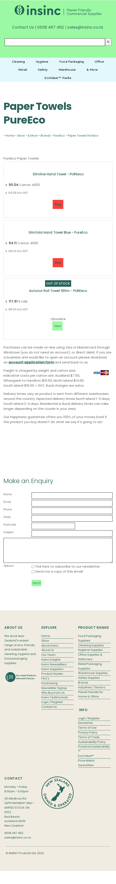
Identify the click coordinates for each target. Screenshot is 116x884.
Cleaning (18, 61)
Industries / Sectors (91, 692)
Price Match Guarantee (86, 767)
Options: (8, 570)
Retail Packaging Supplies (90, 670)
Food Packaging (71, 61)
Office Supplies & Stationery (90, 661)
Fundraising (49, 688)
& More (92, 69)
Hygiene (42, 61)
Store (21, 135)
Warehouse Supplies (93, 678)
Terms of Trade (89, 742)
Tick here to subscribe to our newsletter (66, 571)
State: (7, 517)
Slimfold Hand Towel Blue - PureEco (58, 232)
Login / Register (52, 707)
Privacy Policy (87, 737)
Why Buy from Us (53, 697)
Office (99, 61)
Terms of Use (87, 732)
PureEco (59, 135)
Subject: (8, 532)
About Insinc (50, 650)
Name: (7, 494)
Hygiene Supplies (90, 654)
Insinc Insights (51, 664)
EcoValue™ (86, 760)
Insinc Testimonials (54, 702)
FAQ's (45, 683)
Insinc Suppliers (52, 674)
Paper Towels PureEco (83, 135)
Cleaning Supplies (91, 650)
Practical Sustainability (94, 751)
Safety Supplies (89, 682)
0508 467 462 (50, 27)
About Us (47, 655)
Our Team (48, 659)
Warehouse (67, 69)
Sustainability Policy (92, 746)
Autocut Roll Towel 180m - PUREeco (58, 290)
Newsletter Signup (54, 692)
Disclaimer (85, 727)
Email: (7, 502)
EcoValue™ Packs (57, 78)
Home (10, 135)
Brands (46, 135)
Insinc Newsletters (54, 669)
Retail (22, 69)
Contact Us (23, 27)
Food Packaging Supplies (89, 642)
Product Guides (52, 678)
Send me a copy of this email (57, 576)
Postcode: (10, 524)
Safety (43, 69)
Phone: (7, 509)
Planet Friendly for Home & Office (90, 699)
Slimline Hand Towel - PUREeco (58, 174)
